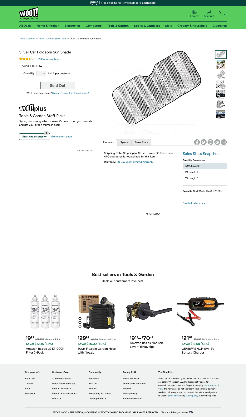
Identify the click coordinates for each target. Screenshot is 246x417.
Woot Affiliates (131, 378)
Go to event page (61, 136)
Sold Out (58, 85)
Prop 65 (127, 388)
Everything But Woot (100, 393)
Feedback (30, 393)
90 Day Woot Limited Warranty (135, 162)
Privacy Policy (130, 393)
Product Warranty (61, 388)
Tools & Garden (27, 38)
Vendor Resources (133, 398)
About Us (30, 378)
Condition (28, 65)
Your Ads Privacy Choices (174, 412)
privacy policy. (191, 396)
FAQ (27, 388)
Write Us (56, 398)
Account (209, 14)
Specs (124, 142)
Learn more (149, 2)
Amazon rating (49, 59)
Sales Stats (141, 142)
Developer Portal (97, 398)
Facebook (94, 378)
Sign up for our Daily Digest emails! (70, 93)
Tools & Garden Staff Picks (52, 38)
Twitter (93, 383)
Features (108, 142)
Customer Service (61, 378)
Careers (29, 383)
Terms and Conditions (134, 383)
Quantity (29, 73)
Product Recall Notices (64, 393)
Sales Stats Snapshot (201, 153)
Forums (194, 14)
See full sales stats (194, 203)
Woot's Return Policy (63, 383)
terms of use (174, 396)
